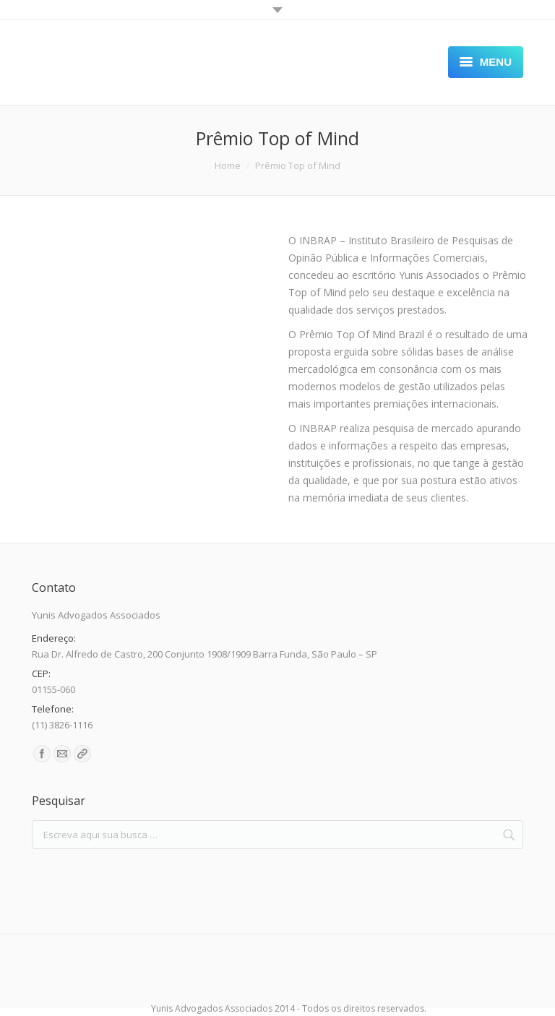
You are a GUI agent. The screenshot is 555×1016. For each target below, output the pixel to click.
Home (228, 165)
